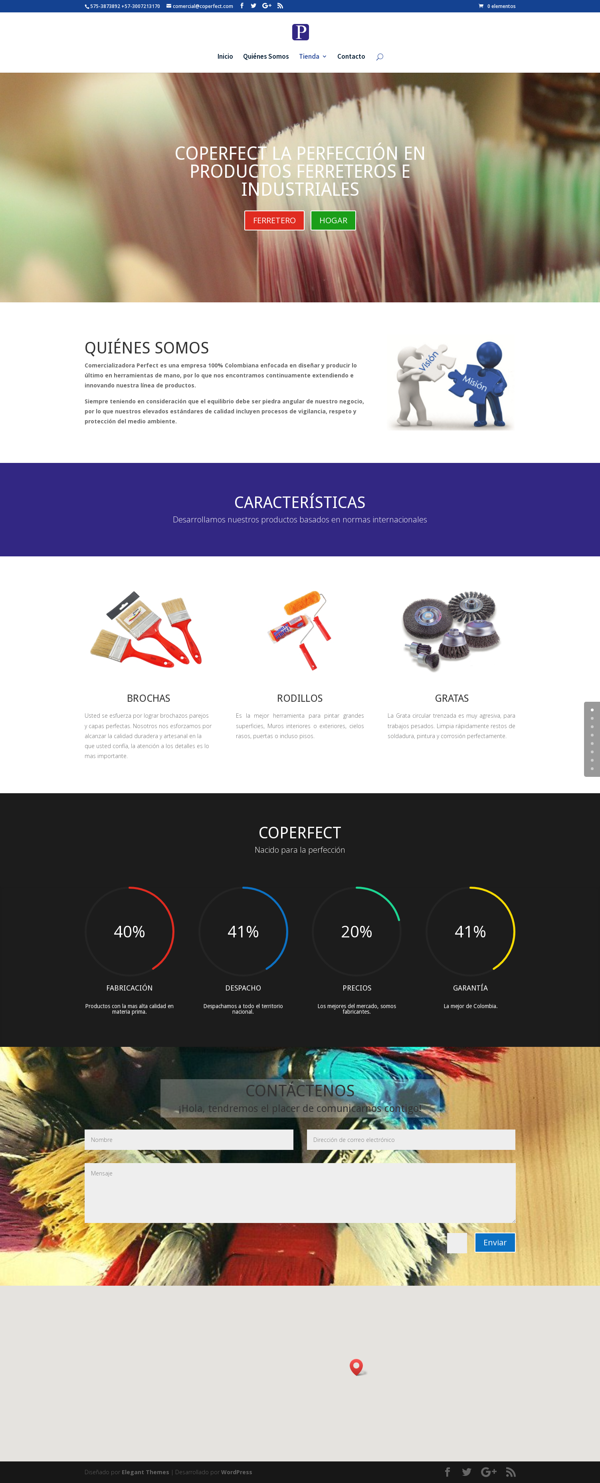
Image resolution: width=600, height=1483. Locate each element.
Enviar (495, 1242)
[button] (359, 1367)
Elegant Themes (145, 1472)
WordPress (236, 1472)
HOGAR (333, 220)
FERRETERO (274, 220)
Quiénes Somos (266, 57)
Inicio (225, 57)
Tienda (309, 57)
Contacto (351, 57)
